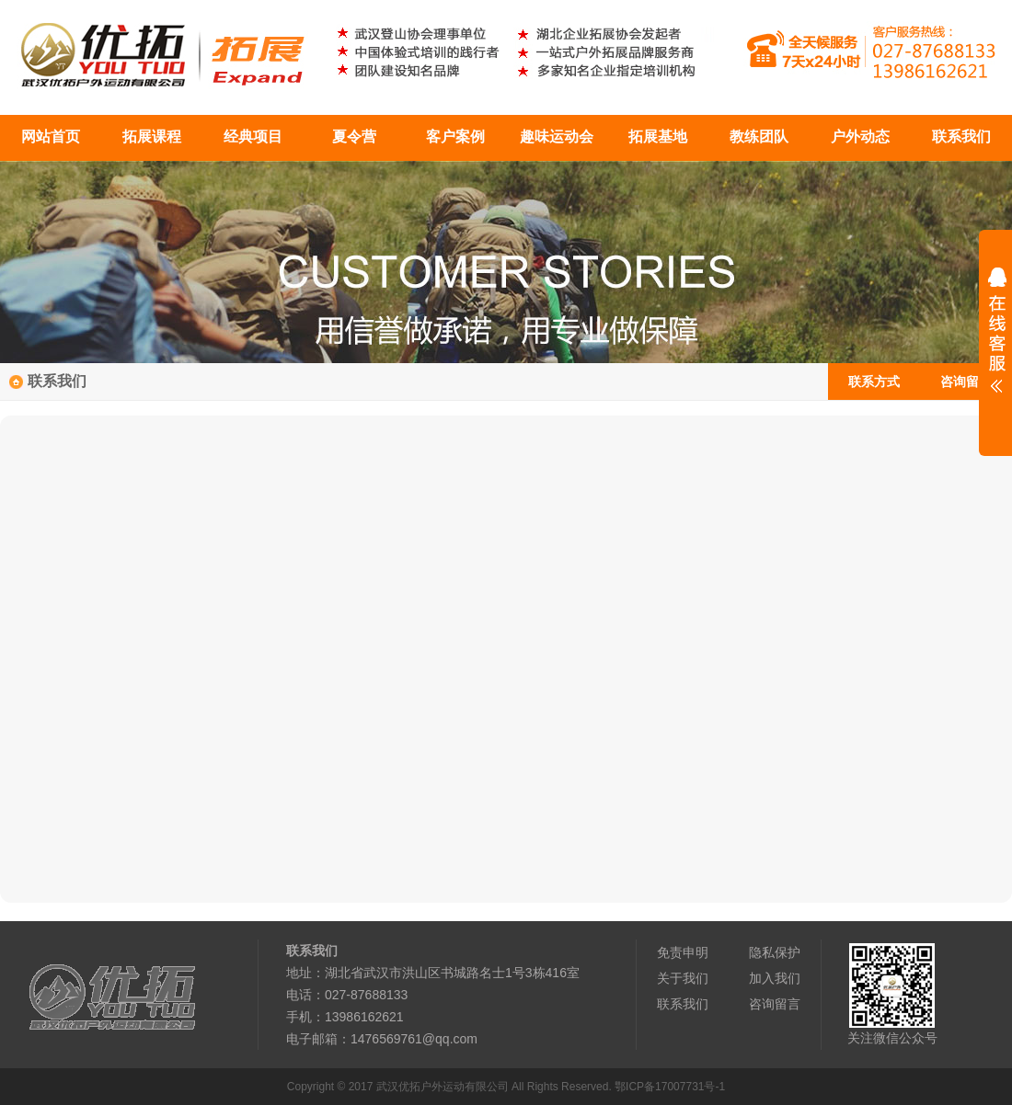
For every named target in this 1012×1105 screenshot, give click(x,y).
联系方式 (874, 381)
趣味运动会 (556, 136)
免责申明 (682, 952)
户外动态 (860, 136)
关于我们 (682, 978)
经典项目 (253, 136)
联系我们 (961, 136)
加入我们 (774, 978)
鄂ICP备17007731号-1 (670, 1086)
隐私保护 (774, 952)
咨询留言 (966, 381)
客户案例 (455, 136)
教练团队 (759, 136)
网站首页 (50, 136)
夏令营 (354, 136)
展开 (995, 342)
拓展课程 (151, 136)
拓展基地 (657, 136)
